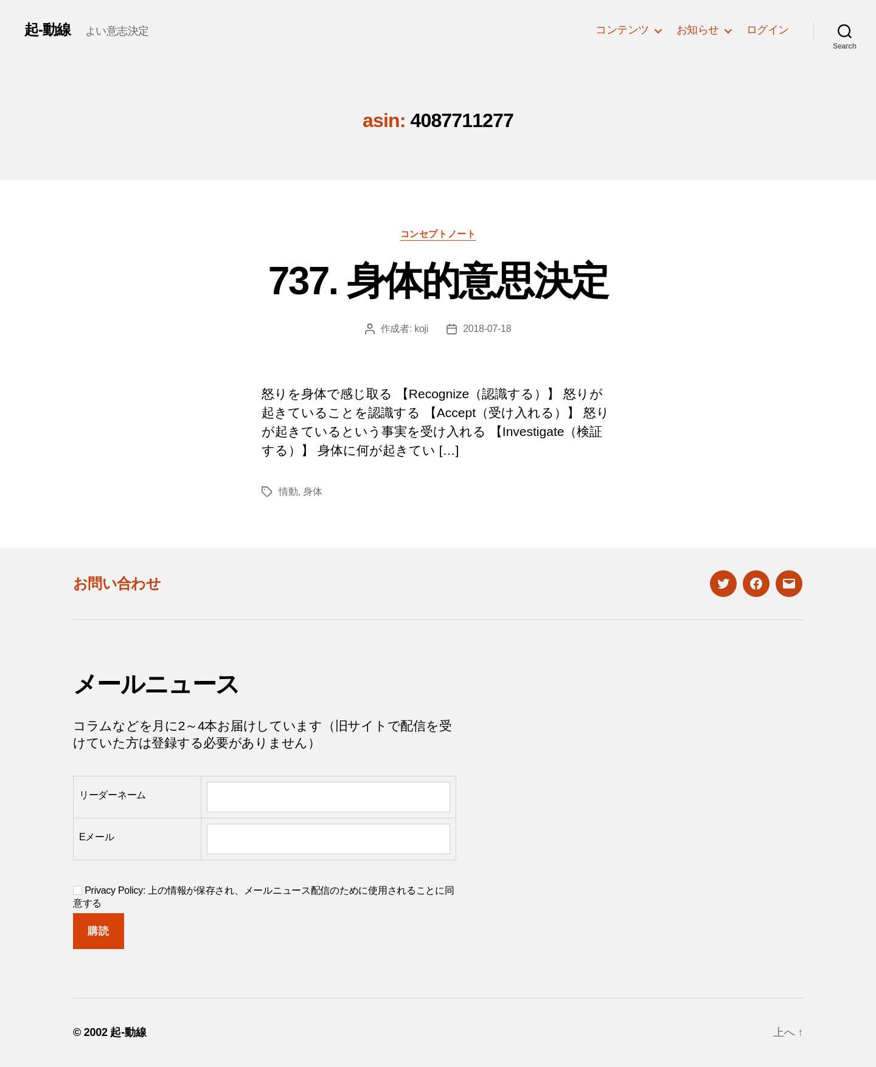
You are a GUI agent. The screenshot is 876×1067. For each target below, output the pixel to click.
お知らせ (697, 30)
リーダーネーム (112, 795)
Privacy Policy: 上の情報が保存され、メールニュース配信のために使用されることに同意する (263, 896)
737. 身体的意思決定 (438, 281)
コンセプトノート (438, 234)
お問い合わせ (117, 583)
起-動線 (47, 29)
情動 (288, 491)
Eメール (96, 837)
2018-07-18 (487, 328)
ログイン (767, 30)
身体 (312, 491)
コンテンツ (622, 30)
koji (421, 328)
